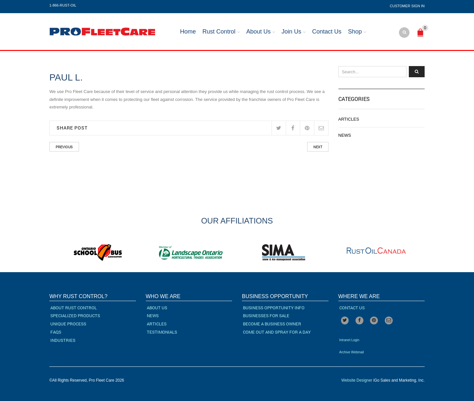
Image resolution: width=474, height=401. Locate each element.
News (344, 135)
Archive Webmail (351, 352)
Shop (355, 31)
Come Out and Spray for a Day (277, 332)
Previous (64, 146)
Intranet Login (349, 340)
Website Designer (356, 380)
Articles (348, 119)
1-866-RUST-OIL (62, 5)
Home (188, 31)
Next (317, 146)
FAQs (55, 332)
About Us (258, 31)
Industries (62, 340)
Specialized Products (75, 315)
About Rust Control (73, 307)
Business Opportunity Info (273, 307)
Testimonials (162, 332)
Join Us (291, 31)
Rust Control (218, 31)
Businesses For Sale (266, 315)
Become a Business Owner (272, 323)
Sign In (418, 6)
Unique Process (68, 323)
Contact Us (326, 31)
